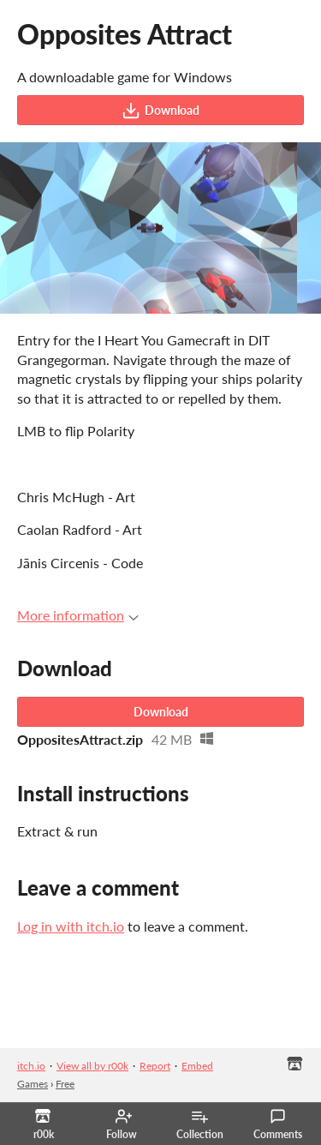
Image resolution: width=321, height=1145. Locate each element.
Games (32, 1083)
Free (65, 1083)
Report (155, 1065)
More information (78, 615)
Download (160, 110)
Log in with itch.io (70, 926)
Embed (197, 1065)
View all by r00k (92, 1065)
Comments (277, 1124)
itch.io (31, 1065)
